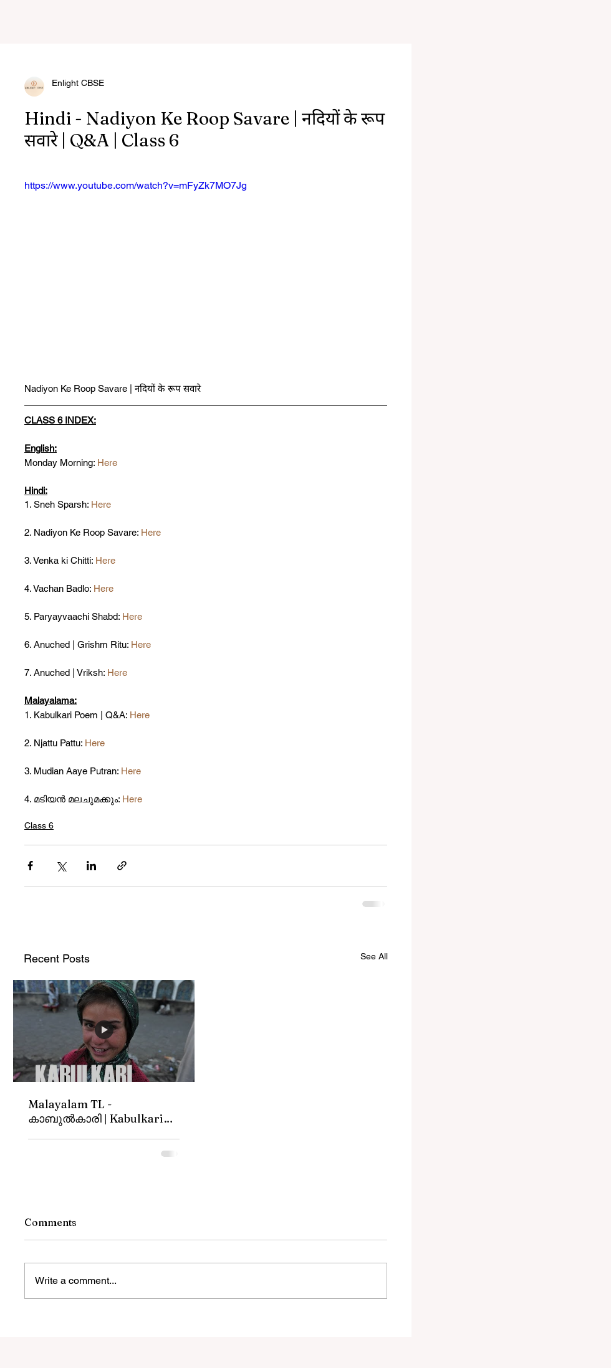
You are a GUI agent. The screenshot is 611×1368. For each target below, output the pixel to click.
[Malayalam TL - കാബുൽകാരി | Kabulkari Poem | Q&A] (104, 1031)
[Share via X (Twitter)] (61, 866)
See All (374, 956)
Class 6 (39, 825)
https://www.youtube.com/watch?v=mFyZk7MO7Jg (135, 185)
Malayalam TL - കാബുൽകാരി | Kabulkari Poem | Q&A (95, 1111)
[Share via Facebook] (30, 866)
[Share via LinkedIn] (91, 866)
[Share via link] (122, 866)
